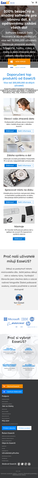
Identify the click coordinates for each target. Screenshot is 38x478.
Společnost (4, 446)
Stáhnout (10, 131)
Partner (3, 448)
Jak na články (7, 406)
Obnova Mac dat (5, 416)
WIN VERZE (20, 61)
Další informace (24, 131)
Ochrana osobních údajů (8, 473)
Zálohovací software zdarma (8, 438)
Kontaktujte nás (5, 450)
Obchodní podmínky (30, 473)
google (25, 464)
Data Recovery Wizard (6, 456)
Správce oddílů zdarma (6, 440)
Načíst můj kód (5, 401)
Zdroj (24, 475)
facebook (18, 464)
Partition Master (5, 460)
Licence (20, 473)
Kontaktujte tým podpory (7, 403)
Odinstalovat (17, 475)
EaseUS (8, 2)
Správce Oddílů (5, 411)
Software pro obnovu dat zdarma (8, 436)
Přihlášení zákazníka (9, 428)
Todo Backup (4, 458)
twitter (22, 464)
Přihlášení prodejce (24, 428)
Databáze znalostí (5, 399)
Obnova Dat (4, 409)
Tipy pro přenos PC (6, 418)
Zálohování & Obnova (6, 413)
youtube (29, 464)
